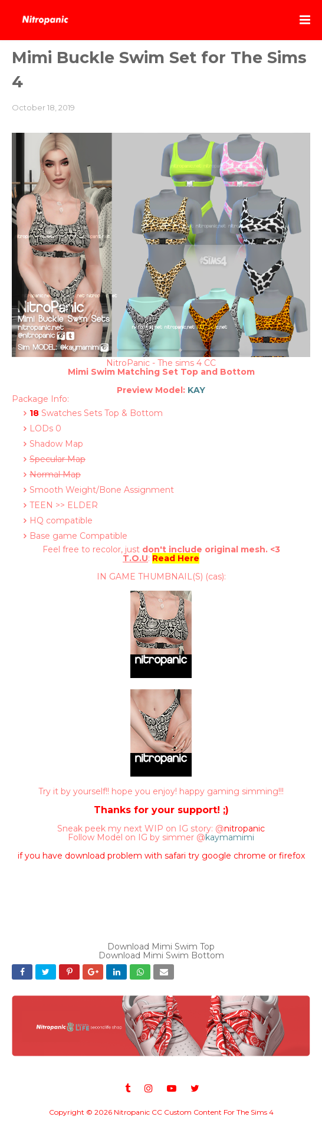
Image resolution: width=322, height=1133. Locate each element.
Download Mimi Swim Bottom (161, 955)
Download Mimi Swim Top (161, 946)
